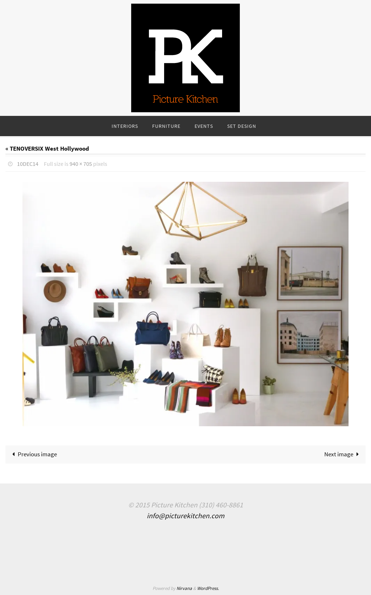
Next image (343, 454)
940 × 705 (81, 163)
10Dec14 (27, 163)
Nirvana (184, 588)
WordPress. (208, 588)
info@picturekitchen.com (185, 515)
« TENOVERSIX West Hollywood (47, 148)
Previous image (33, 454)
